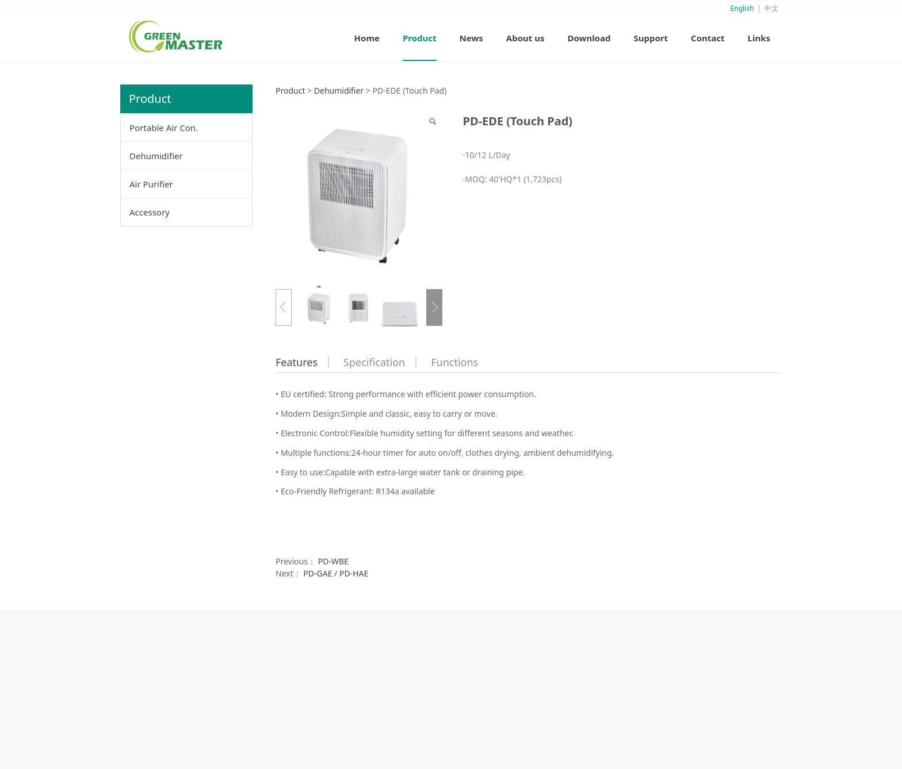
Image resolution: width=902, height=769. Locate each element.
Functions (454, 362)
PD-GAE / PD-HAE (335, 573)
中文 (771, 8)
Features (297, 362)
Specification (374, 362)
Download (588, 38)
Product (420, 38)
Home (367, 38)
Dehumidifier (156, 156)
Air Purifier (151, 184)
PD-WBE (333, 561)
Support (650, 38)
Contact (708, 38)
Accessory (149, 212)
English (742, 8)
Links (759, 38)
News (471, 38)
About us (525, 38)
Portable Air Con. (163, 127)
